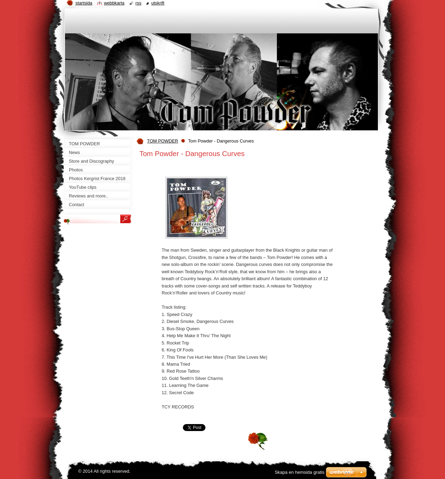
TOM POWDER (162, 141)
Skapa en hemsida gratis (299, 472)
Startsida (83, 3)
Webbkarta (114, 3)
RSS (138, 3)
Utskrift (157, 3)
